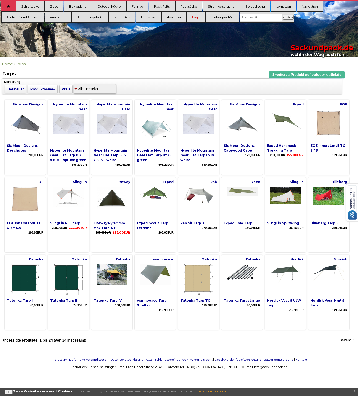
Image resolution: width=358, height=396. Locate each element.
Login (196, 17)
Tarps (21, 64)
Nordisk (297, 259)
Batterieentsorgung (278, 359)
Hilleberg (339, 182)
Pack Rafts (162, 6)
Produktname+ (42, 89)
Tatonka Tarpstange (242, 300)
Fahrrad (137, 6)
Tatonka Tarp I (20, 300)
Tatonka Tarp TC (195, 300)
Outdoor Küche (109, 6)
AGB (149, 359)
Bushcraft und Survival (23, 17)
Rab (213, 182)
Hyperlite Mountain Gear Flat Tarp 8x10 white (197, 155)
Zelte (54, 6)
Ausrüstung (58, 17)
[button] (306, 75)
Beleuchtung (255, 6)
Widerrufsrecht (201, 359)
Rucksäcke (189, 6)
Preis (66, 89)
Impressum (59, 359)
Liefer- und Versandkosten (88, 359)
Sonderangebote (90, 17)
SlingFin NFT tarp (65, 223)
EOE (343, 104)
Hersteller (174, 17)
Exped (298, 104)
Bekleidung (78, 6)
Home (7, 64)
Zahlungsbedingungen (171, 359)
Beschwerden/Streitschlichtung (238, 359)
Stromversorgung (221, 6)
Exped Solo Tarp (238, 223)
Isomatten (283, 6)
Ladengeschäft (222, 17)
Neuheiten (122, 17)
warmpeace (163, 259)
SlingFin (80, 182)
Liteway (123, 182)
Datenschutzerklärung (127, 359)
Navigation (310, 6)
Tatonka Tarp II (63, 300)
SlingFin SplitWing (283, 223)
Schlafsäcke (30, 6)
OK (8, 392)
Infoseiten (148, 17)
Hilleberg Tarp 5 (324, 223)
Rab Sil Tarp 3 (192, 223)
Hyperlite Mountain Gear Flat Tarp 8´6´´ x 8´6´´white (111, 155)
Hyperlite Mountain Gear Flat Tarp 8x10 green (154, 155)
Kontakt (301, 359)
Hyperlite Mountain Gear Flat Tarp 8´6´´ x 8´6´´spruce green (68, 155)
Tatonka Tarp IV (108, 300)
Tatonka (36, 259)
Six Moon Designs (28, 104)
